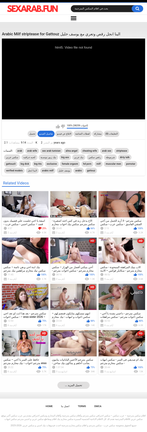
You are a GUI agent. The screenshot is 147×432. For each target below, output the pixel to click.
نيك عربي (78, 157)
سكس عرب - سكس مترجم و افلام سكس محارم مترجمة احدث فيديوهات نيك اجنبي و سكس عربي (68, 425)
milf (98, 164)
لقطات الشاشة (82, 133)
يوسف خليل (64, 170)
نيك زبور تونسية (48, 157)
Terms (82, 406)
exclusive (52, 164)
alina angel (71, 151)
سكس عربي (12, 157)
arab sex (106, 151)
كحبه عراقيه (29, 157)
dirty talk (125, 157)
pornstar (130, 164)
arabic (78, 170)
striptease (121, 151)
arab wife (32, 151)
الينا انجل (32, 170)
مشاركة (97, 133)
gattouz (91, 170)
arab (19, 151)
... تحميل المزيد (73, 385)
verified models (14, 170)
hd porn (87, 164)
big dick (25, 164)
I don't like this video (63, 126)
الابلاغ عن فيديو (64, 133)
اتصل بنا (65, 406)
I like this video (58, 126)
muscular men (113, 164)
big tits (38, 164)
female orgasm (70, 164)
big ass (65, 157)
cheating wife (89, 151)
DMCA (97, 406)
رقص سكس (95, 157)
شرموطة (110, 157)
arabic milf (48, 170)
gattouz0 (11, 164)
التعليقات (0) (111, 133)
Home (49, 406)
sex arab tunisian (51, 151)
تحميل (32, 133)
